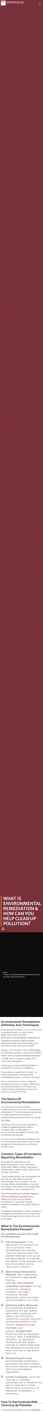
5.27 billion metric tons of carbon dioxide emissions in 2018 (21, 1056)
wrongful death (24, 1331)
